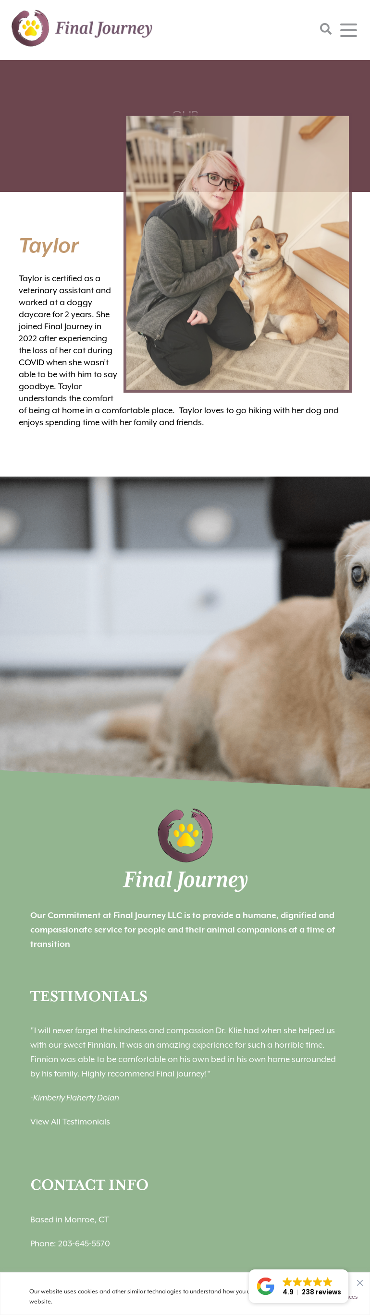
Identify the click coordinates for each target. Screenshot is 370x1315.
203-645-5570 (84, 1243)
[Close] (360, 1280)
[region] (185, 1293)
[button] (298, 1286)
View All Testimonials (70, 1121)
